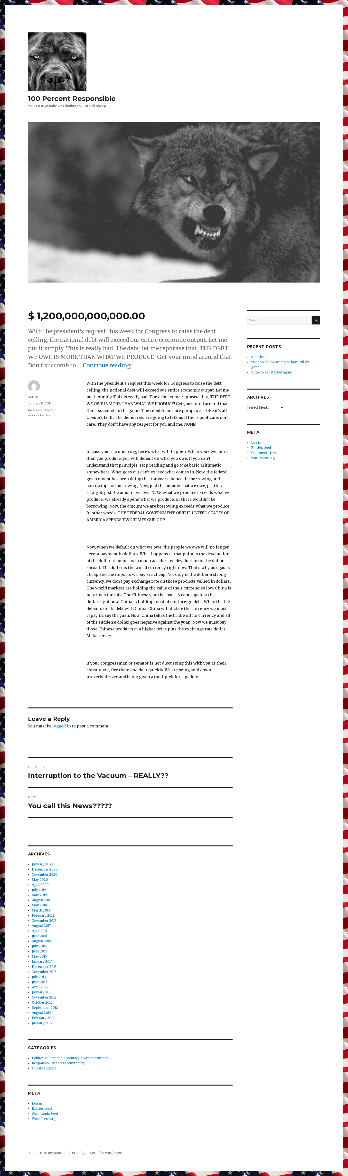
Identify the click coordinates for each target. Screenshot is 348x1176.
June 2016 (39, 936)
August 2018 (41, 900)
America (258, 357)
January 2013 (42, 992)
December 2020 (45, 869)
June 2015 (39, 951)
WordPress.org (44, 1119)
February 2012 (43, 1018)
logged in (61, 726)
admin (33, 396)
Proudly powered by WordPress (97, 1153)
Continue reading (107, 365)
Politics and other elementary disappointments (70, 1058)
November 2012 (44, 997)
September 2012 (45, 1008)
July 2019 (39, 890)
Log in (37, 1103)
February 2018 (43, 915)
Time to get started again (271, 372)
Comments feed (45, 1114)
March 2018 (41, 910)
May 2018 (39, 905)
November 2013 (44, 972)
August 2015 (41, 941)
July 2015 (39, 946)
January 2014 (42, 962)
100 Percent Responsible (72, 98)
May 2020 (40, 880)
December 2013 (44, 967)
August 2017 (41, 926)
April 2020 (40, 885)
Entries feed (42, 1109)
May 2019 (39, 895)
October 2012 (42, 1002)
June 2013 (39, 982)
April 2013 (40, 987)
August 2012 (41, 1013)
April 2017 (39, 931)
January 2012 (42, 1023)
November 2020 (44, 874)
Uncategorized (44, 1068)
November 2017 (44, 921)
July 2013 (39, 977)
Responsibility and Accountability (58, 1063)
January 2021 (42, 864)
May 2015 (39, 956)
